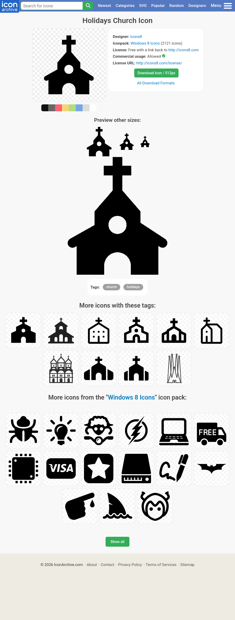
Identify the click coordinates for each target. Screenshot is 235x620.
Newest (104, 5)
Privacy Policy (130, 564)
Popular (158, 5)
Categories (125, 5)
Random (176, 5)
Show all (117, 542)
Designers (197, 5)
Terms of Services (161, 564)
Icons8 (136, 36)
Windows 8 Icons (145, 43)
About (92, 564)
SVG (143, 5)
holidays (133, 287)
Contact (107, 564)
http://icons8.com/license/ (159, 63)
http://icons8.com (183, 50)
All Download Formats (156, 83)
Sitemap (187, 564)
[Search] (88, 5)
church (111, 287)
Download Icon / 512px (156, 73)
